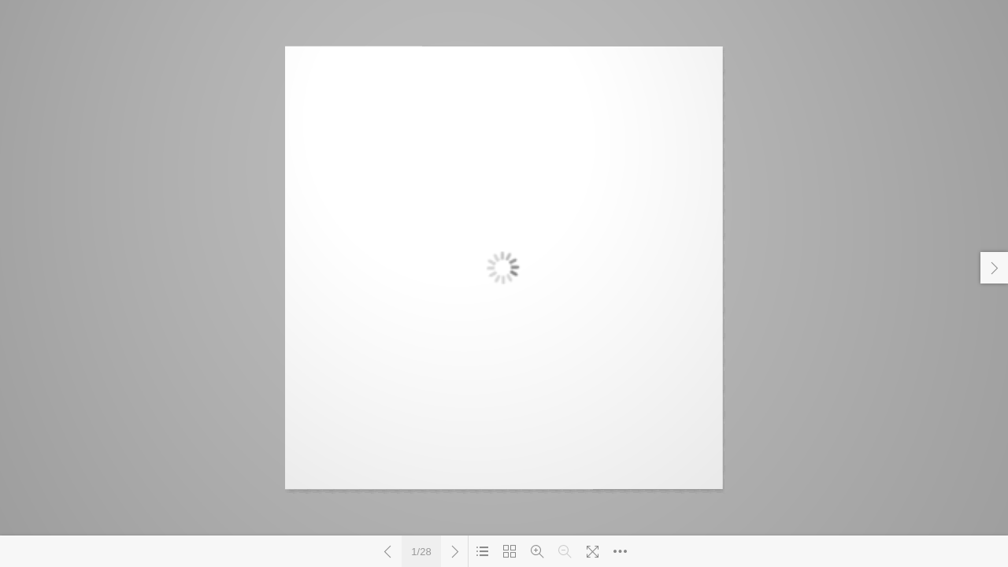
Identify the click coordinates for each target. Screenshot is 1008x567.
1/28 (421, 552)
